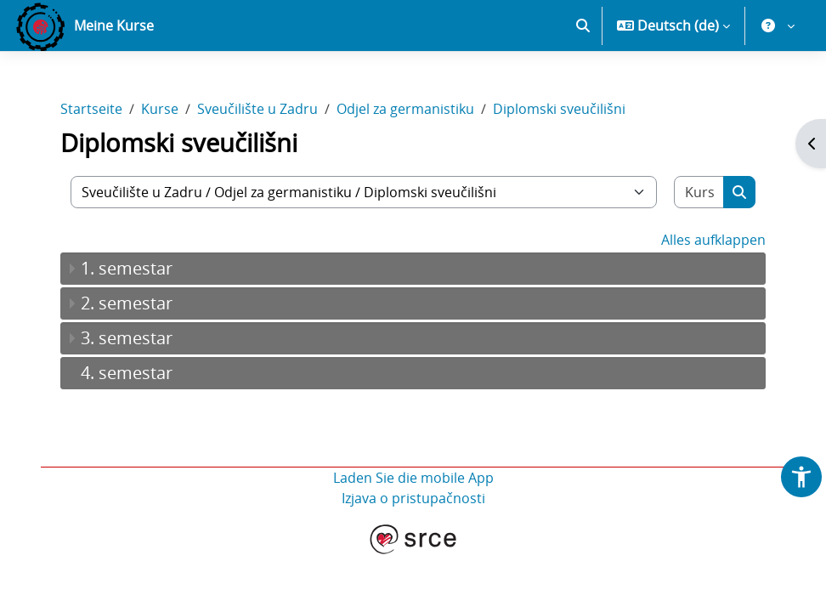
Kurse (159, 108)
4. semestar (127, 372)
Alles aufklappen (713, 239)
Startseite (91, 108)
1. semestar (127, 268)
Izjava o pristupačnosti (413, 498)
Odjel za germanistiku (405, 108)
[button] (583, 25)
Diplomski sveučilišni (559, 108)
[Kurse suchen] (699, 192)
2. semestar (127, 303)
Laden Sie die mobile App (413, 477)
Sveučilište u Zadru (257, 108)
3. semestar (127, 337)
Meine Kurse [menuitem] (114, 25)
